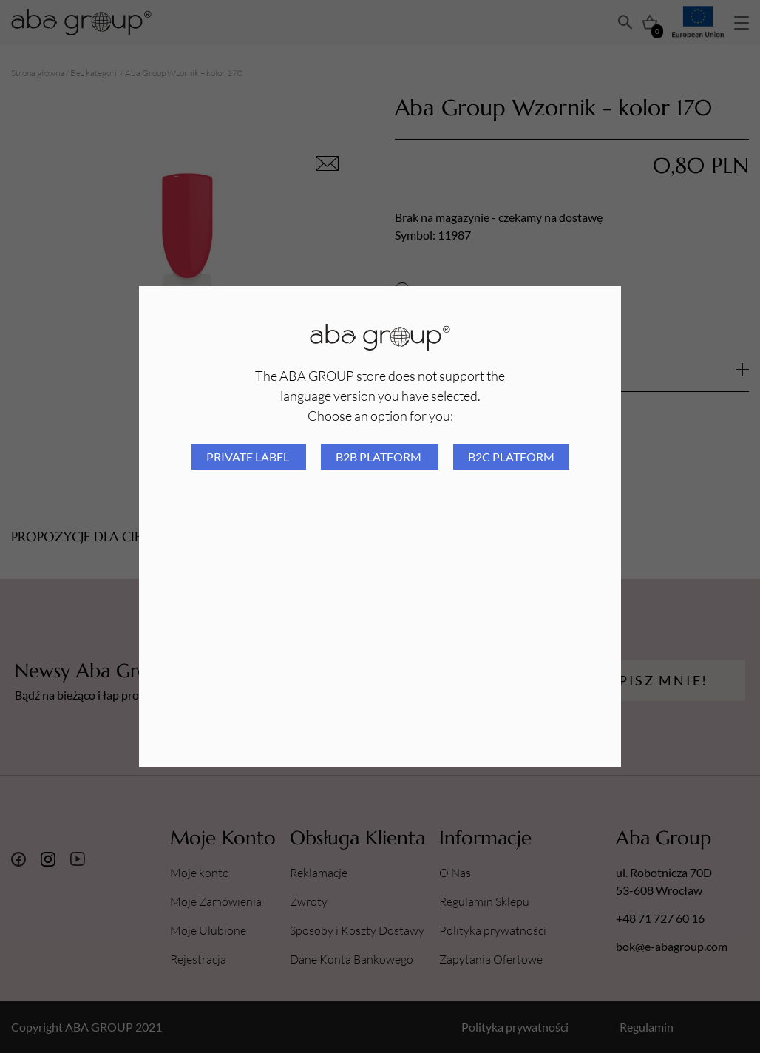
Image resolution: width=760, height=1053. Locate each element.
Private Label (248, 457)
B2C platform (511, 457)
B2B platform (380, 457)
